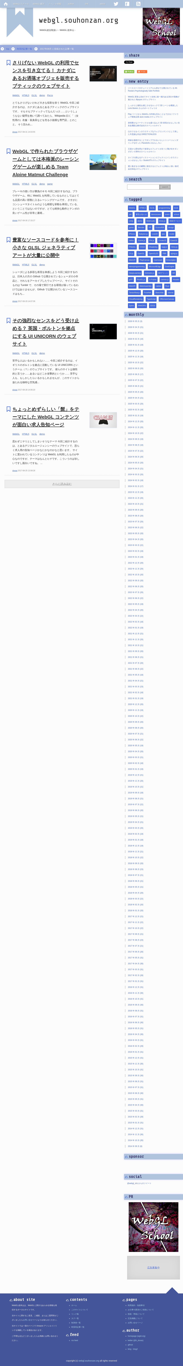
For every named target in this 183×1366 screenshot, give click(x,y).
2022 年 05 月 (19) (135, 604)
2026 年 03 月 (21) (135, 333)
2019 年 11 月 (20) (135, 781)
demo (42, 95)
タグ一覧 (75, 1318)
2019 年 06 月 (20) (135, 810)
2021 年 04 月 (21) (135, 681)
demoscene (156, 214)
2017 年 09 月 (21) (135, 934)
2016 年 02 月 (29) (135, 1046)
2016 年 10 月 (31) (135, 999)
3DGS (152, 306)
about (102, 4)
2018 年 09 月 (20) (135, 863)
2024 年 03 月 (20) (135, 474)
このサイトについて (79, 1310)
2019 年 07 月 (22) (135, 804)
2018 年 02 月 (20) (135, 905)
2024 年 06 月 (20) (135, 457)
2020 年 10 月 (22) (135, 716)
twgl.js (164, 247)
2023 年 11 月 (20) (135, 498)
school (176, 214)
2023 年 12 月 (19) (135, 492)
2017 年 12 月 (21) (135, 916)
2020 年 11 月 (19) (135, 710)
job (130, 214)
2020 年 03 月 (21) (135, 757)
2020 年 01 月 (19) (135, 769)
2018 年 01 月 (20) (135, 910)
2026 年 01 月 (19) (135, 345)
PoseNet (147, 293)
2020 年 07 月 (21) (135, 734)
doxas (14, 132)
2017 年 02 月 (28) (135, 975)
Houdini (176, 280)
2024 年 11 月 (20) (135, 427)
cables (158, 286)
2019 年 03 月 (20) (135, 828)
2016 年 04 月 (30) (135, 1034)
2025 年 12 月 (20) (135, 351)
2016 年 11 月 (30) (135, 993)
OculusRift (159, 227)
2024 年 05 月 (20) (135, 463)
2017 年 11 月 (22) (135, 922)
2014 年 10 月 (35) (135, 1140)
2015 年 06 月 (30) (135, 1093)
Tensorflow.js (134, 293)
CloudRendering (136, 299)
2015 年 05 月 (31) (135, 1099)
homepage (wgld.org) (136, 1336)
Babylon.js (143, 234)
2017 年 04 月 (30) (135, 964)
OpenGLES (153, 253)
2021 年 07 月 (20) (135, 663)
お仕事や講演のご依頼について (141, 1310)
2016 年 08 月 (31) (135, 1011)
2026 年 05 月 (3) (135, 321)
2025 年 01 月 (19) (135, 415)
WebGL (16, 95)
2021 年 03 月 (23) (135, 687)
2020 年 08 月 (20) (135, 728)
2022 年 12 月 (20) (135, 563)
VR (150, 227)
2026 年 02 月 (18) (135, 339)
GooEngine (169, 266)
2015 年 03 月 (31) (135, 1111)
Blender (141, 227)
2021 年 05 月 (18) (135, 675)
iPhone (132, 234)
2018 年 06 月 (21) (135, 881)
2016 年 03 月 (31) (135, 1040)
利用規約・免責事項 (136, 1305)
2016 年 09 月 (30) (135, 1005)
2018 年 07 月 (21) (135, 875)
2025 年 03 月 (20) (135, 404)
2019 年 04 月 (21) (135, 822)
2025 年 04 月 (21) (135, 398)
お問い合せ (27, 1320)
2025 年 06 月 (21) (135, 386)
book (176, 208)
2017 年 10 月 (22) (135, 928)
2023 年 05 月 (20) (135, 533)
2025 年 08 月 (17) (135, 374)
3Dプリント (163, 273)
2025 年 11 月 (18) (135, 357)
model (171, 234)
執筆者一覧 (76, 1323)
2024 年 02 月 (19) (135, 480)
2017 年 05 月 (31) (135, 958)
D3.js (131, 253)
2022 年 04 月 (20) (135, 610)
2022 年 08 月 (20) (135, 586)
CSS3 (142, 247)
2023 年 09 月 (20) (135, 510)
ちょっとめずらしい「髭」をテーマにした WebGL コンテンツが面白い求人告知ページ (45, 417)
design (171, 227)
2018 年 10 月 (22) (135, 857)
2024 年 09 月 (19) (135, 439)
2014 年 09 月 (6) (135, 1146)
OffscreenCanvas (167, 299)
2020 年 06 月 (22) (135, 740)
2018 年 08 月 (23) (135, 869)
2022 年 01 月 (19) (135, 628)
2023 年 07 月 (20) (135, 522)
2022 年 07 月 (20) (135, 592)
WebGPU (142, 306)
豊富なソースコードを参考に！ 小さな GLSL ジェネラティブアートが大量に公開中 (45, 247)
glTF (131, 280)
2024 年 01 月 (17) (135, 486)
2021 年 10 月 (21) (135, 645)
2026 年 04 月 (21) (135, 327)
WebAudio (150, 221)
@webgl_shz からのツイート (139, 1183)
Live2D (155, 234)
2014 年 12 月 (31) (135, 1129)
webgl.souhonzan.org (89, 1360)
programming (164, 208)
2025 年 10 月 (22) (135, 362)
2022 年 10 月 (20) (135, 575)
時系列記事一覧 (24, 49)
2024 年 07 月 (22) (135, 451)
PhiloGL (132, 247)
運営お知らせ (141, 214)
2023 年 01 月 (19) (135, 557)
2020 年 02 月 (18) (135, 763)
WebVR (132, 260)
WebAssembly (145, 286)
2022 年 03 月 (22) (135, 616)
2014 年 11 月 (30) (135, 1134)
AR (173, 273)
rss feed (74, 1340)
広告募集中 (153, 1267)
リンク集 (75, 1314)
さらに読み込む (62, 484)
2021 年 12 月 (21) (135, 634)
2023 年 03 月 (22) (135, 545)
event (167, 214)
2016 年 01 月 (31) (135, 1052)
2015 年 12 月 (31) (135, 1058)
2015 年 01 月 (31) (135, 1123)
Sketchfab (159, 293)
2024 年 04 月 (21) (135, 469)
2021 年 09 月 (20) (135, 651)
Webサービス (175, 221)
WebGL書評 (39, 4)
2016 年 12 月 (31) (135, 987)
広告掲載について (135, 1318)
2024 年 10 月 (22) (135, 433)
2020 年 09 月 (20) (135, 722)
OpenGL (141, 253)
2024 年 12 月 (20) (135, 421)
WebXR (132, 286)
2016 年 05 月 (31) (135, 1028)
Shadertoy (153, 247)
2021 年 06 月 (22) (135, 669)
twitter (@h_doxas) (135, 1340)
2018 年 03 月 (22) (135, 899)
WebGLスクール (21, 4)
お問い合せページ (135, 1323)
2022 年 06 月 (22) (135, 598)
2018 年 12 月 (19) (135, 846)
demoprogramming (137, 266)
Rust (167, 286)
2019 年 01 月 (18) (135, 840)
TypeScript (151, 299)
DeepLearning (135, 273)
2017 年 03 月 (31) (135, 969)
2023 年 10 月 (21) (135, 504)
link (86, 4)
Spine (131, 306)
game (50, 184)
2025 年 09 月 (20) (135, 368)
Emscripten (171, 260)
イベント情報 (54, 4)
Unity (131, 221)
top (7, 49)
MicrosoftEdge (155, 266)
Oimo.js (174, 247)
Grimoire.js (149, 273)
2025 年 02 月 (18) (135, 410)
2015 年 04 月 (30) (135, 1105)
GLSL (34, 95)
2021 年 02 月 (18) (135, 692)
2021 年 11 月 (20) (135, 639)
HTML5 (25, 95)
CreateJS (162, 240)
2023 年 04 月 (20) (135, 539)
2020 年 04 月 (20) (135, 751)
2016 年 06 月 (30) (135, 1022)
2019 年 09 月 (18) (135, 793)
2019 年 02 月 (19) (135, 834)
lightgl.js (174, 253)
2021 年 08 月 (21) (135, 657)
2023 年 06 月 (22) (135, 527)
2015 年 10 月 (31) (135, 1070)
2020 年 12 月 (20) (135, 704)
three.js (162, 221)
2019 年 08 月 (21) (135, 799)
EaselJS (173, 240)
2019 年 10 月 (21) (135, 787)
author (71, 4)
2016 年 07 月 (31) (135, 1017)
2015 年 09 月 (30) (135, 1075)
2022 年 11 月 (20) (135, 569)
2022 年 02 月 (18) (135, 622)
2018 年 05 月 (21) (135, 887)
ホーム (74, 1305)
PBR (164, 253)
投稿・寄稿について (136, 1314)
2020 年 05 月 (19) (135, 745)
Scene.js (141, 240)
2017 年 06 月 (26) (135, 952)
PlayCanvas (145, 260)
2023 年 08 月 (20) (135, 516)
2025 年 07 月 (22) (135, 380)
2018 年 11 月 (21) (135, 852)
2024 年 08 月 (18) (135, 445)
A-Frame (152, 280)
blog (129, 1349)
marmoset (158, 260)
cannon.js (165, 280)
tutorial (170, 293)
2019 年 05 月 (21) (135, 816)
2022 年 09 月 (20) (135, 580)
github (130, 1345)
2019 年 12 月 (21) (135, 775)
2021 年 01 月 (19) (135, 698)
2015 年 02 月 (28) (135, 1117)
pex (163, 234)
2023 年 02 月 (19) (135, 551)
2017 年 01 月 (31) (135, 981)
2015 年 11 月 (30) (135, 1064)
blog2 (135, 1349)
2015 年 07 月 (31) (135, 1087)
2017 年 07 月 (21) (135, 946)
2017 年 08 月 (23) (135, 940)
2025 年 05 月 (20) (135, 392)
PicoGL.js (141, 280)
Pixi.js (50, 95)
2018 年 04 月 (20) (135, 893)
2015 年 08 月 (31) (135, 1081)
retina (131, 240)
